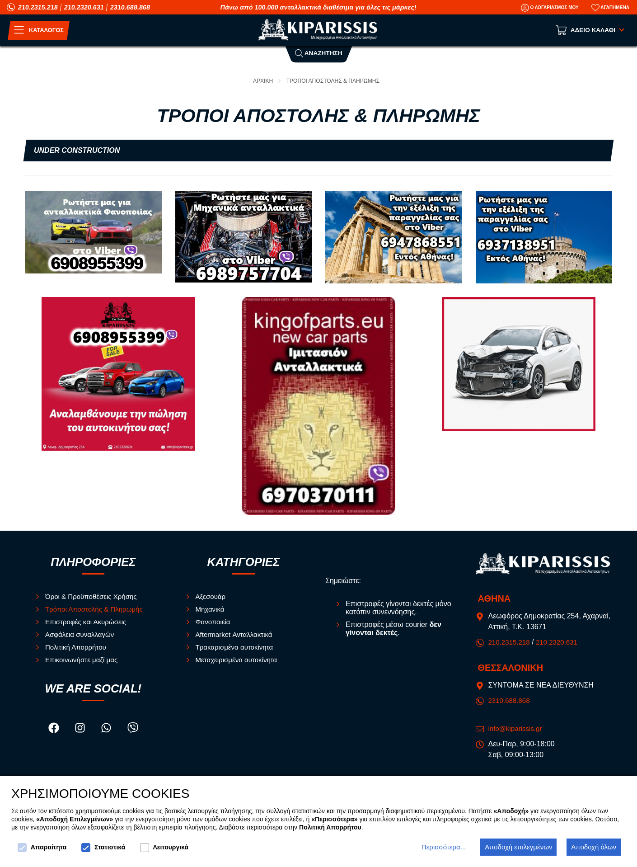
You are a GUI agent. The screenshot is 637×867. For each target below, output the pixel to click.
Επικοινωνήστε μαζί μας (83, 660)
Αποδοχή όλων (593, 847)
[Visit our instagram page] (81, 730)
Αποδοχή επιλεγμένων (518, 847)
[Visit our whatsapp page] (107, 730)
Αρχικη (260, 80)
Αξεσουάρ (212, 596)
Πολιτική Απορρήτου (77, 647)
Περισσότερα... (444, 847)
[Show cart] (590, 30)
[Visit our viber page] (133, 730)
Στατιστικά (103, 847)
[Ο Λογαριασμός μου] (550, 8)
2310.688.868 (130, 7)
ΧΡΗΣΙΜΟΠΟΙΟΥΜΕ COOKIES (100, 794)
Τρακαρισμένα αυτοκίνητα (237, 647)
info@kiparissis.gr (517, 728)
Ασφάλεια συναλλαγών (81, 634)
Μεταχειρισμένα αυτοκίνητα (239, 660)
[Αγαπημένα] (610, 8)
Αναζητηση (318, 53)
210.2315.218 (38, 7)
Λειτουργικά (164, 847)
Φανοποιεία (214, 622)
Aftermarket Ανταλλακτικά (236, 634)
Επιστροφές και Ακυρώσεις (88, 622)
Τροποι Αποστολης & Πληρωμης (333, 80)
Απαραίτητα (42, 847)
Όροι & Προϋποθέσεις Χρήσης (93, 596)
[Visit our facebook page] (55, 730)
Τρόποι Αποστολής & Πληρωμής (97, 609)
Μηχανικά (211, 609)
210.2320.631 (84, 7)
